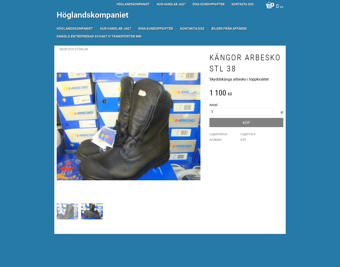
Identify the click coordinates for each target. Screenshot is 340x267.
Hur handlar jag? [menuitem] (171, 4)
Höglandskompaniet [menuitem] (133, 4)
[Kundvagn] (273, 6)
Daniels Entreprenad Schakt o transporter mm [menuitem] (99, 36)
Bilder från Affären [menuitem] (229, 28)
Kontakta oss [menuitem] (243, 4)
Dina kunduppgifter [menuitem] (209, 4)
